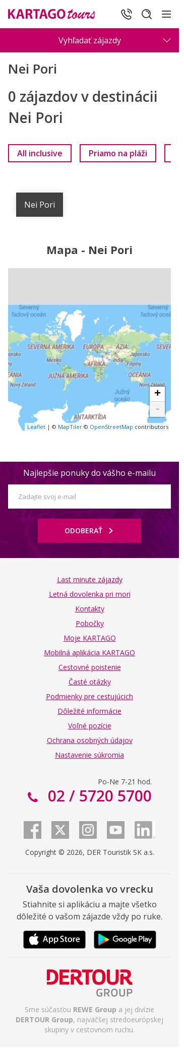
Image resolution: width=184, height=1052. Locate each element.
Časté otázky (90, 682)
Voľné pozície (89, 725)
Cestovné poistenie (89, 667)
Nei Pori (39, 204)
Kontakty (89, 608)
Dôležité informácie (89, 711)
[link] (40, 153)
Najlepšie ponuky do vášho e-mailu (89, 472)
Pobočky (90, 623)
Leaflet (36, 426)
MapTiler (70, 426)
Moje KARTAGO (90, 638)
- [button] (157, 409)
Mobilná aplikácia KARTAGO (89, 652)
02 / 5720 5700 (98, 795)
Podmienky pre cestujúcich (89, 696)
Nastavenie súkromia (89, 755)
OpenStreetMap (111, 426)
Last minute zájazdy (89, 579)
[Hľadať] (147, 14)
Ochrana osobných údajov (90, 740)
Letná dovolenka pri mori (90, 594)
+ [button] (157, 394)
